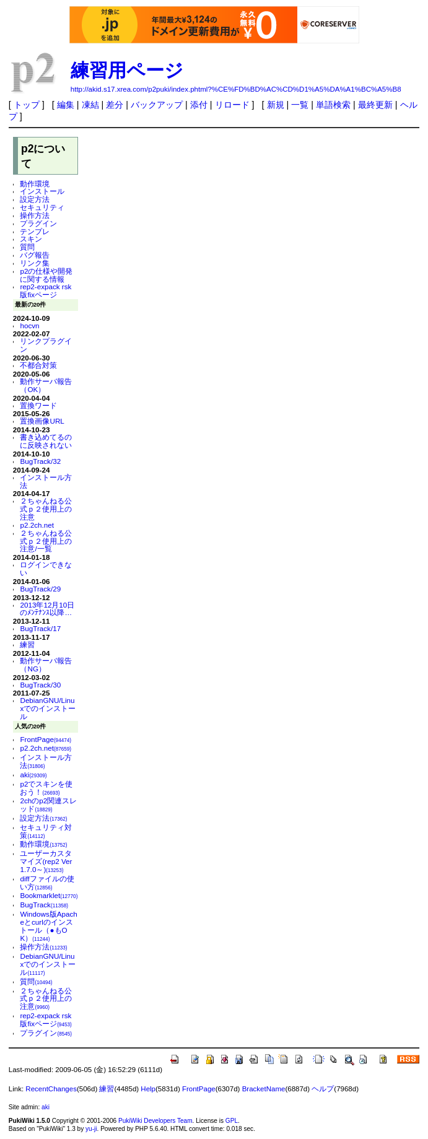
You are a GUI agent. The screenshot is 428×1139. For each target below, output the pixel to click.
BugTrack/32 (40, 461)
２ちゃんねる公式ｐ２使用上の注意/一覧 (46, 541)
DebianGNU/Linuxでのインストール (48, 708)
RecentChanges (51, 1089)
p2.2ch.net (36, 525)
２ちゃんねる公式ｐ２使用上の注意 (46, 509)
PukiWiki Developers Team (155, 1120)
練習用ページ (127, 70)
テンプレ (35, 231)
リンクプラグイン (46, 345)
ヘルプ (323, 1089)
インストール (42, 191)
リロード (232, 105)
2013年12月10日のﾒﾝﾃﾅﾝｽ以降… (47, 609)
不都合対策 (38, 365)
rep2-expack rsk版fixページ (45, 290)
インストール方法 (46, 481)
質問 (27, 247)
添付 (198, 105)
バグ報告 (35, 255)
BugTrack (44, 905)
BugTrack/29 (40, 589)
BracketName (264, 1089)
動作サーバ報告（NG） (46, 665)
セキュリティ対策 (46, 831)
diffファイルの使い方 (47, 883)
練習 (27, 644)
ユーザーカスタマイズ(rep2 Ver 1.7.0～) (46, 861)
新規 (275, 105)
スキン (31, 239)
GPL (231, 1120)
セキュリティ (42, 207)
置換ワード (38, 405)
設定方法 (35, 199)
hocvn (29, 325)
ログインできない (46, 569)
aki (33, 774)
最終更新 (375, 105)
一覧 (299, 105)
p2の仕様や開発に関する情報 (46, 275)
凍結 (90, 105)
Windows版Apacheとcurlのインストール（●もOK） (48, 925)
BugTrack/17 (40, 628)
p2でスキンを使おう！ (46, 788)
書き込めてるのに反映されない (46, 441)
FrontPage (45, 739)
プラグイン (38, 223)
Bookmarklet (48, 895)
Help (148, 1089)
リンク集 (35, 263)
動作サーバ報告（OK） (46, 385)
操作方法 (35, 215)
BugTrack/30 (40, 685)
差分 (114, 105)
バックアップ (157, 105)
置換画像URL (42, 421)
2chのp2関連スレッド (48, 804)
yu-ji (91, 1128)
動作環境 (35, 184)
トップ (27, 105)
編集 (65, 105)
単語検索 (333, 105)
